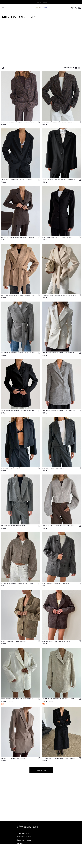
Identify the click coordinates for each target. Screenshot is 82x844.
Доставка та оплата (23, 833)
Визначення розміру (24, 840)
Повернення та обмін (24, 837)
